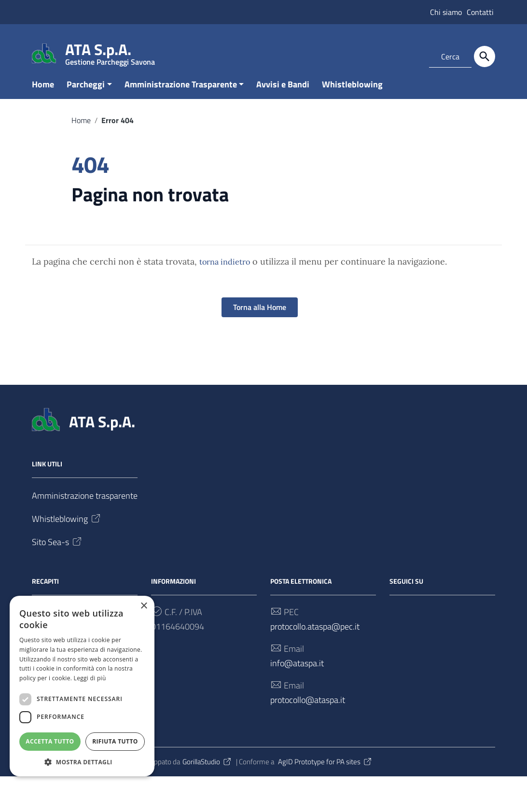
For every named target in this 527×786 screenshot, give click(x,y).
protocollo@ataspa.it (307, 709)
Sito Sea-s (57, 551)
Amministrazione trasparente (85, 504)
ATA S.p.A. (110, 51)
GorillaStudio (207, 770)
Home (43, 93)
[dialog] (82, 685)
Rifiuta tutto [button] (115, 741)
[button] (82, 762)
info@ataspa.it (297, 672)
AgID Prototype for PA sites (325, 770)
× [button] (143, 605)
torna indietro (224, 271)
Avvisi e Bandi (282, 93)
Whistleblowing (352, 93)
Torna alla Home (259, 317)
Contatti (480, 12)
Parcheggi (86, 93)
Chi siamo (446, 12)
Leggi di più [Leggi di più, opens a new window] (90, 678)
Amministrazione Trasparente (181, 93)
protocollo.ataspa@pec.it (315, 635)
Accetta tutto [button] (50, 741)
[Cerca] (484, 56)
